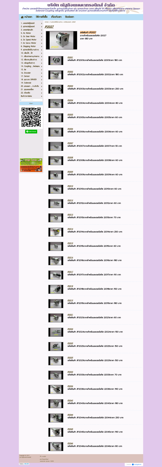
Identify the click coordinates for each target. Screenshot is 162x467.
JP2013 (70, 214)
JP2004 (70, 100)
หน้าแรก (47, 22)
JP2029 (70, 357)
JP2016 (70, 257)
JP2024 (70, 329)
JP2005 (70, 114)
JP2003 (70, 86)
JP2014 (70, 229)
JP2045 (70, 429)
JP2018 (70, 286)
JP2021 (70, 314)
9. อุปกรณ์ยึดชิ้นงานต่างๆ (56, 22)
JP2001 (70, 57)
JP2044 (70, 414)
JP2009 (70, 171)
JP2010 (70, 186)
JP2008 (70, 157)
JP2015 (70, 243)
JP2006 (70, 129)
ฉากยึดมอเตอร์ (67, 22)
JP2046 (70, 443)
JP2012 (70, 200)
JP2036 (70, 386)
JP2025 (70, 343)
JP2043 (70, 400)
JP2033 (70, 372)
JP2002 (70, 71)
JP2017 (70, 271)
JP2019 (70, 300)
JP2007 (70, 143)
